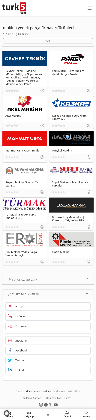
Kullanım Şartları (32, 398)
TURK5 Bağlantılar (48, 294)
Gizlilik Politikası (53, 398)
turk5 (27, 391)
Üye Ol (67, 414)
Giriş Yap (28, 414)
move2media (41, 391)
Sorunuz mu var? (48, 279)
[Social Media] (41, 404)
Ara (48, 40)
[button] (7, 413)
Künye (67, 398)
